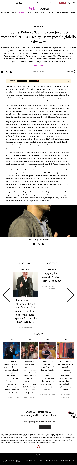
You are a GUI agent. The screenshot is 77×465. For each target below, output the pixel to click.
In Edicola (31, 2)
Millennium (39, 2)
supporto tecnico (44, 441)
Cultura (73, 12)
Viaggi (43, 12)
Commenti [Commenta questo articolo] (71, 71)
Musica (37, 12)
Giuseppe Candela (12, 396)
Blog (35, 2)
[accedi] (72, 2)
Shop (44, 2)
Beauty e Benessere (62, 12)
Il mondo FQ (49, 2)
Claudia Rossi (30, 396)
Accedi (32, 425)
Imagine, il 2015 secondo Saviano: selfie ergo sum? (52, 277)
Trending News (5, 12)
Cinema (30, 12)
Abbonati (62, 2)
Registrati (45, 425)
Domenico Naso (39, 65)
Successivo (51, 263)
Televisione (22, 12)
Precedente (25, 263)
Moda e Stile (51, 12)
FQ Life (14, 12)
